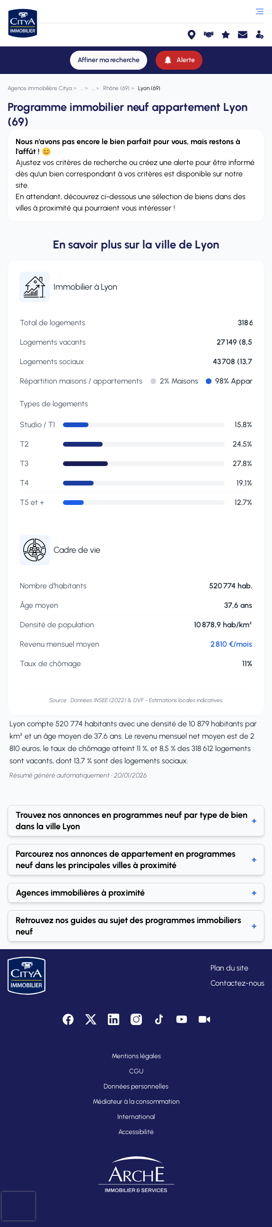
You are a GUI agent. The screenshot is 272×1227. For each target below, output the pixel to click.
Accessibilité (136, 1132)
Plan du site (229, 967)
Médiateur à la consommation (136, 1102)
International (136, 1117)
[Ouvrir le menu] (259, 11)
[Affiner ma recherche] (109, 60)
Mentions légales (136, 1056)
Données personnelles (136, 1086)
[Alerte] (179, 60)
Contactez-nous (237, 983)
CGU (136, 1071)
